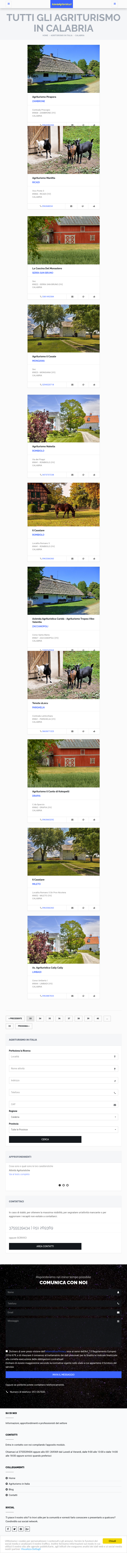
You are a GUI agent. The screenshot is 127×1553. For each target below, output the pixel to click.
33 (30, 1018)
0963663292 (48, 819)
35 (50, 1018)
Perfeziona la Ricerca (20, 1050)
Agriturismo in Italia (61, 35)
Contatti (13, 1495)
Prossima (23, 1026)
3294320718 (48, 384)
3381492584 (48, 296)
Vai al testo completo (19, 1174)
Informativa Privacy (55, 1351)
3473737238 (48, 475)
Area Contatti (45, 1246)
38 (78, 1018)
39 (88, 1018)
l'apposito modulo (55, 1444)
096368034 (47, 206)
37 (69, 1018)
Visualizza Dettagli (39, 1549)
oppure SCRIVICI (18, 1237)
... (107, 1018)
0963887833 (48, 996)
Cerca (45, 1139)
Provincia (14, 1124)
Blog (11, 1489)
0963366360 (48, 558)
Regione (13, 1111)
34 (40, 1018)
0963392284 (48, 125)
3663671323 (48, 731)
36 (59, 1018)
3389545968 (48, 650)
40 (98, 1018)
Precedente (15, 1018)
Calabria (80, 35)
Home (45, 35)
